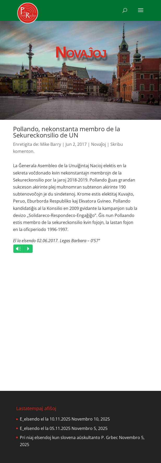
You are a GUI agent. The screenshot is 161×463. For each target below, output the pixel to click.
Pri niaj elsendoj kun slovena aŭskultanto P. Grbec (69, 437)
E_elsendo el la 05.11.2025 (45, 428)
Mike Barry (50, 144)
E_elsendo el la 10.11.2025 (45, 419)
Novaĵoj (98, 144)
